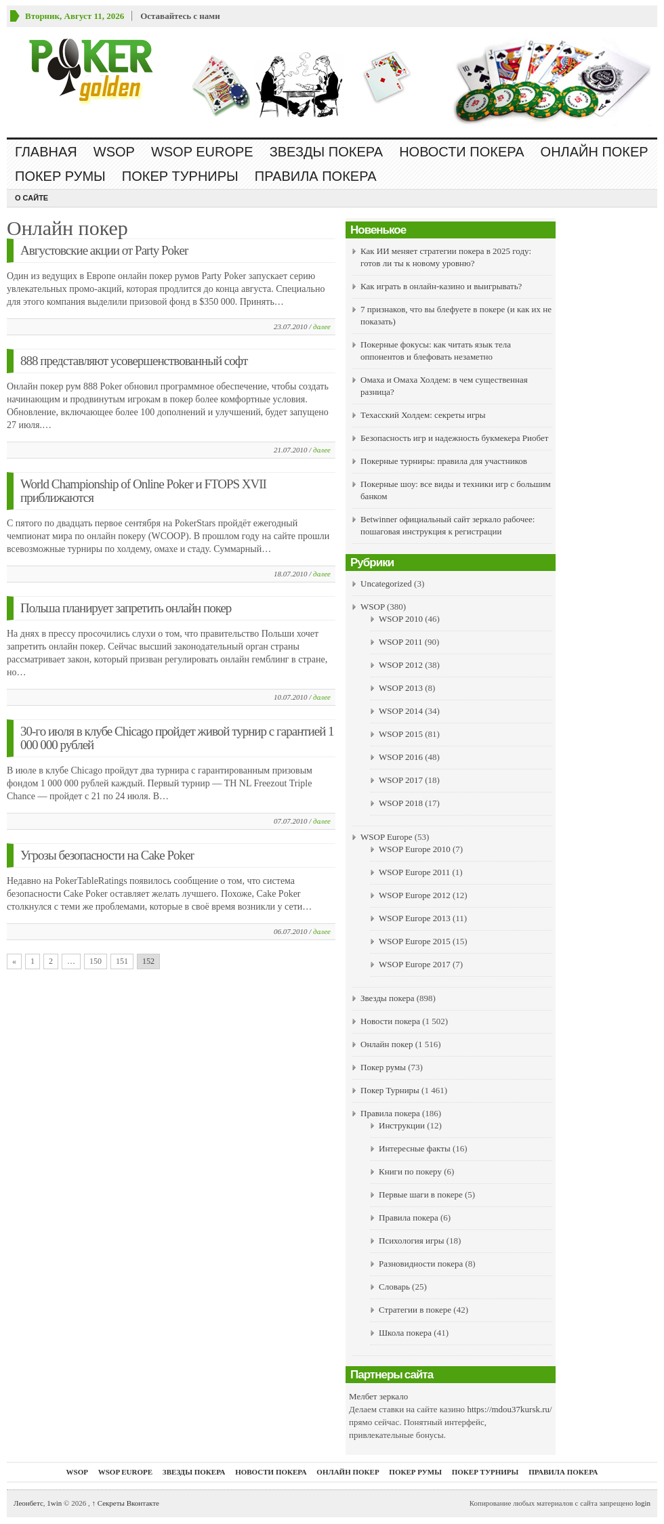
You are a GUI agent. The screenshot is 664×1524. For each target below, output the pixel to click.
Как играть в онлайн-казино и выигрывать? (441, 286)
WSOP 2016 (401, 757)
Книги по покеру (410, 1171)
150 (95, 961)
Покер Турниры (180, 176)
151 (122, 961)
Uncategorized (386, 583)
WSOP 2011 (400, 642)
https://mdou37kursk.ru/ (509, 1409)
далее (322, 326)
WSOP (114, 151)
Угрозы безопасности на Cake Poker (107, 855)
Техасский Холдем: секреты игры (423, 415)
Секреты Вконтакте (125, 1503)
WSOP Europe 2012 (415, 895)
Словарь (394, 1287)
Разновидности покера (421, 1263)
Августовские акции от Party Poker (104, 250)
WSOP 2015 (401, 734)
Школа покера (405, 1333)
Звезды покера (326, 151)
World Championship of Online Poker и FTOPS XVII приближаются (143, 491)
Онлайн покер (594, 151)
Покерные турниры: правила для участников (443, 461)
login (642, 1503)
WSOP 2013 (401, 688)
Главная (46, 151)
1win (54, 1503)
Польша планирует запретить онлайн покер (125, 608)
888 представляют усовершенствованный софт (133, 361)
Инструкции (402, 1125)
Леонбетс (28, 1503)
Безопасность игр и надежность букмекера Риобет (454, 438)
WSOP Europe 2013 (415, 918)
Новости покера (461, 151)
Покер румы (60, 176)
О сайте (31, 198)
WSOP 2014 (401, 711)
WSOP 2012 (401, 665)
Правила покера (316, 176)
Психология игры (411, 1240)
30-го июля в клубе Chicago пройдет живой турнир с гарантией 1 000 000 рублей (177, 738)
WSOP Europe (202, 151)
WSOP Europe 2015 (415, 941)
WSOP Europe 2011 (414, 872)
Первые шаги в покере (421, 1194)
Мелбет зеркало (378, 1396)
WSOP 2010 (401, 619)
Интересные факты (415, 1148)
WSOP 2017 (401, 780)
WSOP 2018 (401, 803)
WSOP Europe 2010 (415, 849)
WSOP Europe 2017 (415, 964)
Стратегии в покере (415, 1310)
